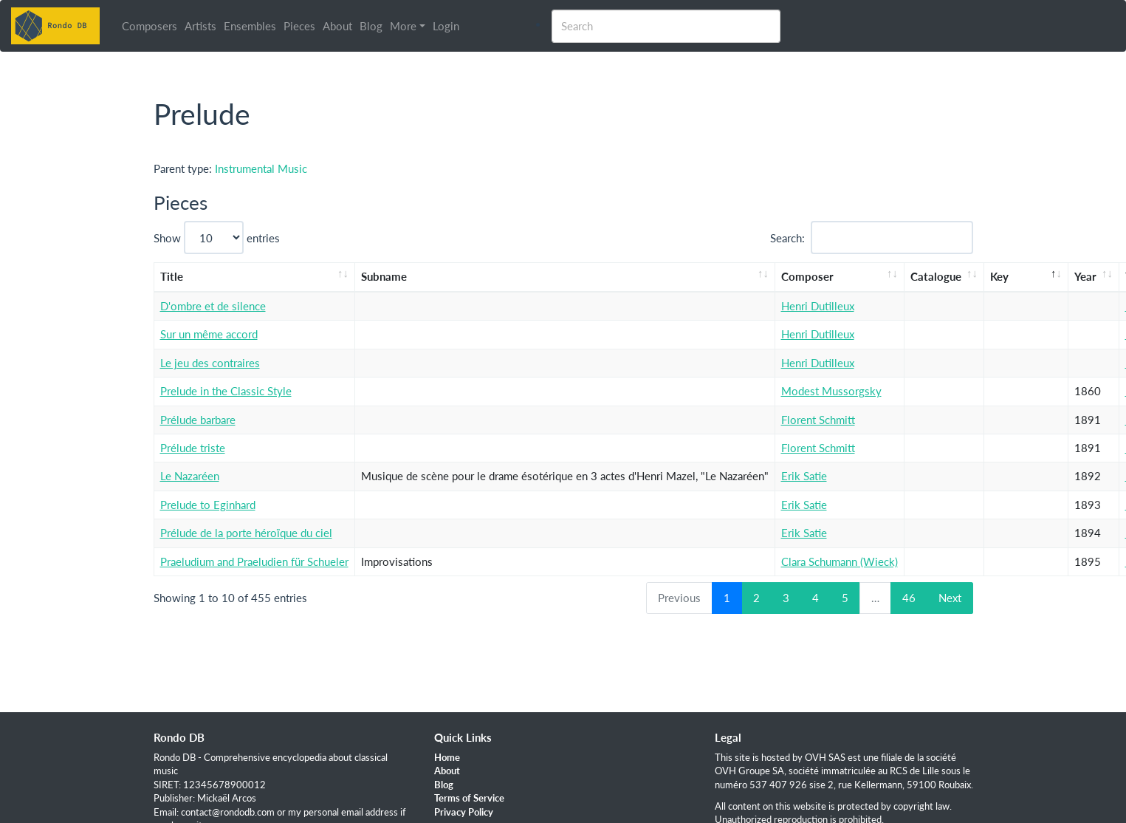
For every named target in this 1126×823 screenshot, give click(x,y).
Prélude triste (192, 447)
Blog (371, 26)
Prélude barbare (198, 419)
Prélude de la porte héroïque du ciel (246, 532)
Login (446, 26)
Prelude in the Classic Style (226, 390)
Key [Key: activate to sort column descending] (999, 276)
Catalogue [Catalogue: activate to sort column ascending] (935, 276)
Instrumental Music (261, 168)
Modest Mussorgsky (831, 390)
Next (949, 597)
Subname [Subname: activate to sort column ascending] (384, 276)
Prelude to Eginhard (207, 504)
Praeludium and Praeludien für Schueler (254, 561)
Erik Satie (804, 475)
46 (909, 597)
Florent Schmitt (818, 419)
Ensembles (250, 26)
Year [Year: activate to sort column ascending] (1085, 276)
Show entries (217, 237)
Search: (871, 237)
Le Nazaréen (189, 475)
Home (447, 757)
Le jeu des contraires (210, 362)
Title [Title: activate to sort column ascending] (171, 276)
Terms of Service (469, 798)
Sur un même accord (209, 334)
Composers (149, 26)
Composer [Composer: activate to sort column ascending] (807, 276)
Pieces (299, 26)
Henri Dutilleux (817, 306)
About (337, 26)
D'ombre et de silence (213, 306)
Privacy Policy (463, 812)
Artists (200, 26)
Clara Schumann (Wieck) (839, 561)
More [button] (403, 26)
